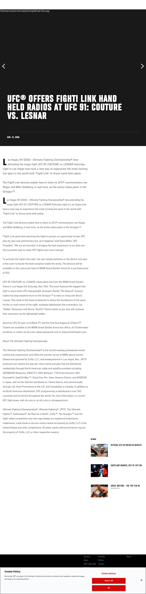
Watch (102, 11)
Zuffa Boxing (116, 11)
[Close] (141, 580)
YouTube (101, 556)
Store (86, 560)
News (44, 11)
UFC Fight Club (90, 564)
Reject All (109, 581)
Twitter (101, 564)
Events (7, 11)
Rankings (20, 11)
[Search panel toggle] (137, 10)
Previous (4, 66)
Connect (91, 11)
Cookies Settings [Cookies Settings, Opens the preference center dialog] (109, 574)
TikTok (101, 560)
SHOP (129, 11)
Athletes (32, 11)
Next (141, 66)
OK (109, 588)
